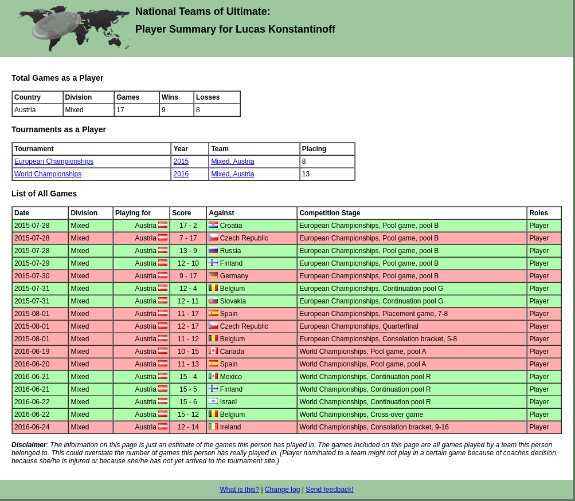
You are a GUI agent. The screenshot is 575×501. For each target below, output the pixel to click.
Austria (243, 161)
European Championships (53, 161)
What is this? (239, 490)
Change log (282, 490)
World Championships (47, 174)
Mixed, (222, 161)
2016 (181, 174)
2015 (181, 161)
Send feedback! (329, 490)
